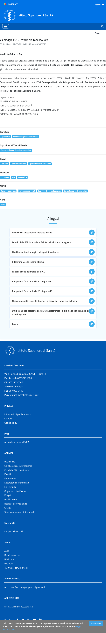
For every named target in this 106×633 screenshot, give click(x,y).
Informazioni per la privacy (17, 414)
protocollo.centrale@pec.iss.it (23, 395)
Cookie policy (10, 422)
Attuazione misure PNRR (16, 442)
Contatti (8, 418)
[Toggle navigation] (5, 26)
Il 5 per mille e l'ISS (13, 531)
